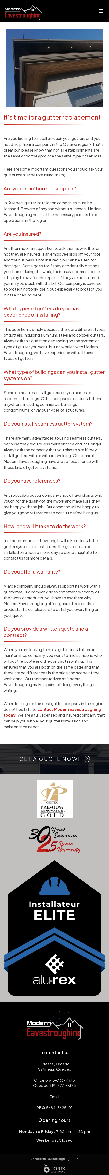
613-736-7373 (62, 1080)
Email (54, 1096)
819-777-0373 (62, 1085)
